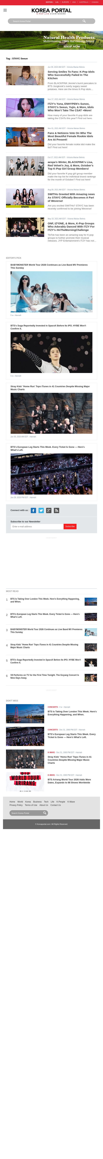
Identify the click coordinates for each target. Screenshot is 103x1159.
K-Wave (71, 802)
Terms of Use (31, 805)
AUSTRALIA (83, 2)
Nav (5, 10)
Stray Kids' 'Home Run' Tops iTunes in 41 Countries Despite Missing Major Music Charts (70, 760)
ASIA (74, 2)
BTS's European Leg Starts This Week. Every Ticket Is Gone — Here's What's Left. (72, 736)
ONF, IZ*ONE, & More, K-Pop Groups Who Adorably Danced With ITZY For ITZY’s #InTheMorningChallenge (71, 226)
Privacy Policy (16, 805)
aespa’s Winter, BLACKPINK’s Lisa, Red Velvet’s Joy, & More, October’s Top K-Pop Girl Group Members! (70, 165)
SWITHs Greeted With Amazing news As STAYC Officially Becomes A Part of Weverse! (71, 197)
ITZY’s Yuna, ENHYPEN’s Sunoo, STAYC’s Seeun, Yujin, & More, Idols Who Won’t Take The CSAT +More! (71, 107)
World (20, 802)
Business (37, 802)
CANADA (95, 2)
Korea (28, 802)
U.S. (57, 2)
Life (52, 802)
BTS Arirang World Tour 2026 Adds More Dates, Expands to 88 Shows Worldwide (69, 781)
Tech (46, 802)
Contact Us (55, 805)
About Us (43, 805)
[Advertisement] (51, 562)
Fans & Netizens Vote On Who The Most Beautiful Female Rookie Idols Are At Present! (70, 136)
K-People (61, 802)
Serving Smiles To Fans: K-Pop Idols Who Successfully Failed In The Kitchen (71, 75)
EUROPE (65, 2)
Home (12, 802)
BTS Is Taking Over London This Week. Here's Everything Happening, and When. (72, 713)
